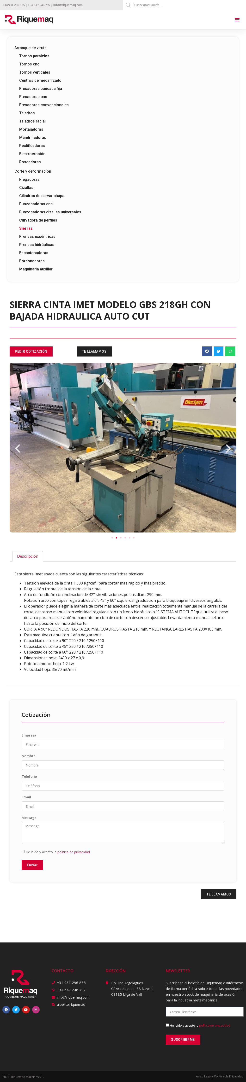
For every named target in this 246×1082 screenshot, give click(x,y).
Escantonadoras (33, 253)
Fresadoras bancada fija (40, 88)
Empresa (29, 735)
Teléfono (29, 777)
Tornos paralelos (34, 56)
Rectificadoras (32, 145)
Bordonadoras (32, 261)
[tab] (27, 556)
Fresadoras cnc (33, 96)
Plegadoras (29, 179)
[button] (237, 19)
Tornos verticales (34, 72)
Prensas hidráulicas (36, 244)
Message (29, 818)
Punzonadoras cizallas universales (50, 212)
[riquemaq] (130, 1024)
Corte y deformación (32, 171)
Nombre (28, 756)
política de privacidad (73, 852)
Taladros (27, 113)
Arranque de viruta (30, 48)
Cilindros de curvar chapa (41, 195)
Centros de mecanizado (40, 80)
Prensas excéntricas (37, 236)
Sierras (26, 228)
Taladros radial (32, 121)
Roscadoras (30, 162)
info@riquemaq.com (68, 5)
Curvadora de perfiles (38, 220)
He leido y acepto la (58, 852)
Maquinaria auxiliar (36, 269)
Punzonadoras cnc (36, 204)
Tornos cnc (29, 64)
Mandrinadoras (32, 137)
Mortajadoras (31, 129)
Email (26, 797)
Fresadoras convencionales (44, 105)
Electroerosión (32, 154)
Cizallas (26, 187)
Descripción (27, 556)
